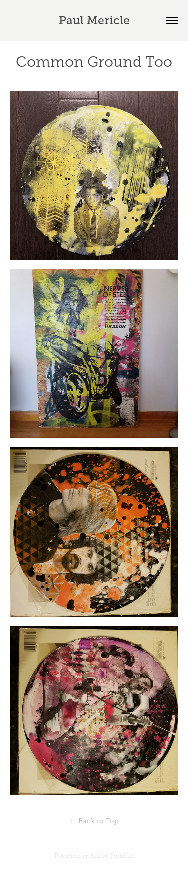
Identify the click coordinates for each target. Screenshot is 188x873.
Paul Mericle (94, 20)
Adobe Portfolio (112, 855)
